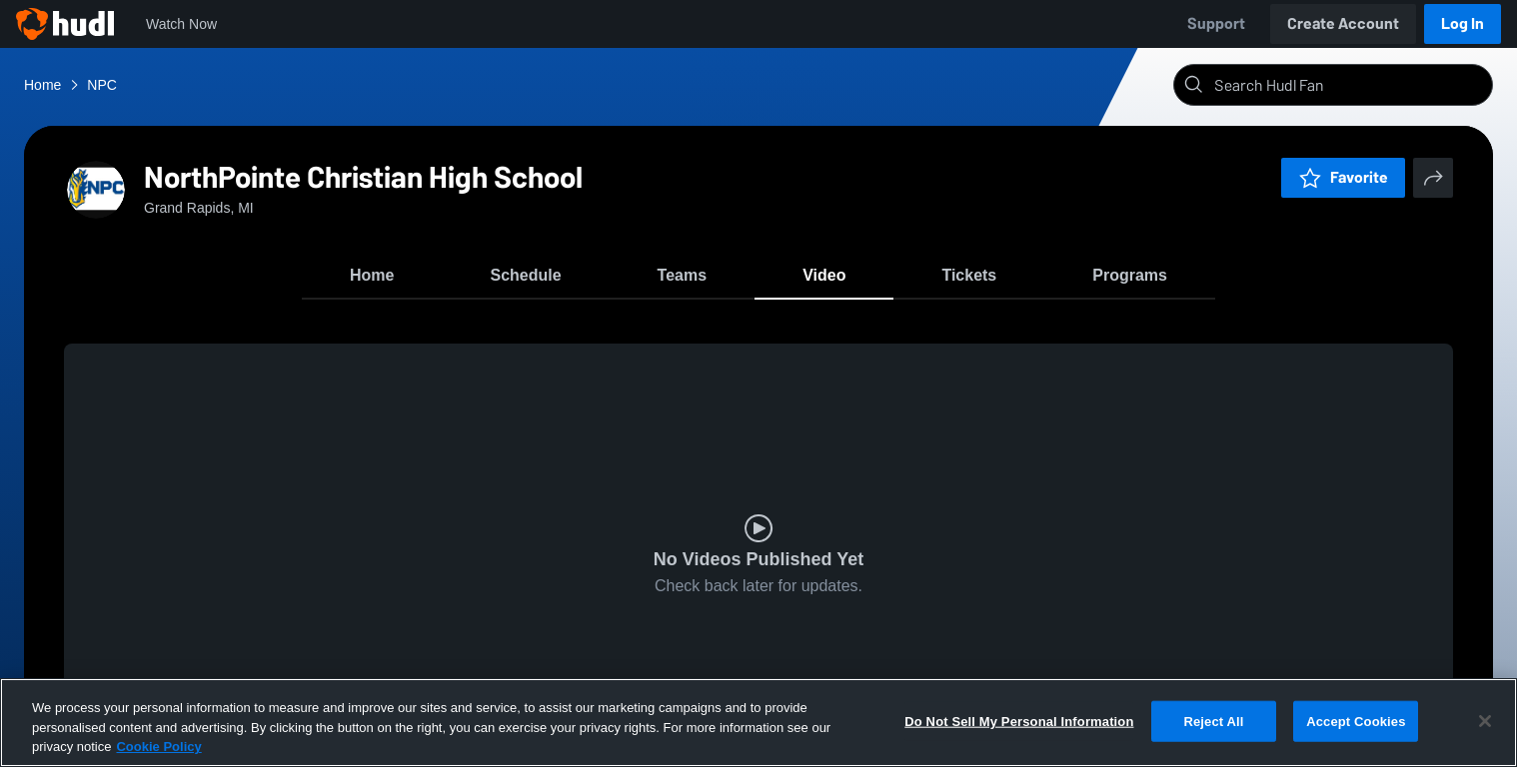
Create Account (1343, 23)
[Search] (1349, 85)
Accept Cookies (1355, 720)
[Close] (1485, 721)
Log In (1462, 23)
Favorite (1343, 177)
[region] (758, 722)
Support (1216, 23)
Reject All (1213, 720)
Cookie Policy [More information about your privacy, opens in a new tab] (158, 746)
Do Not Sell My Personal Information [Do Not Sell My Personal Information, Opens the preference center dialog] (1018, 720)
